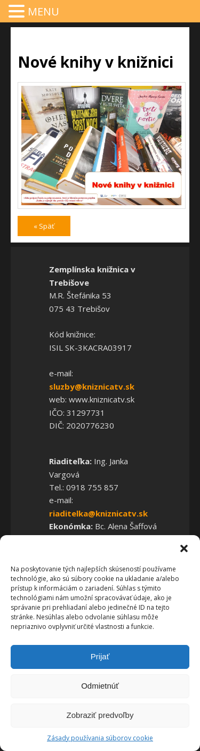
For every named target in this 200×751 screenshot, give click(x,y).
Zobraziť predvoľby (100, 715)
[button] (184, 548)
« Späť (44, 226)
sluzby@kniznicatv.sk (91, 386)
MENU (43, 11)
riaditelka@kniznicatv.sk (98, 513)
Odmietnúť (100, 685)
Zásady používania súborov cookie (100, 737)
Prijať (100, 656)
